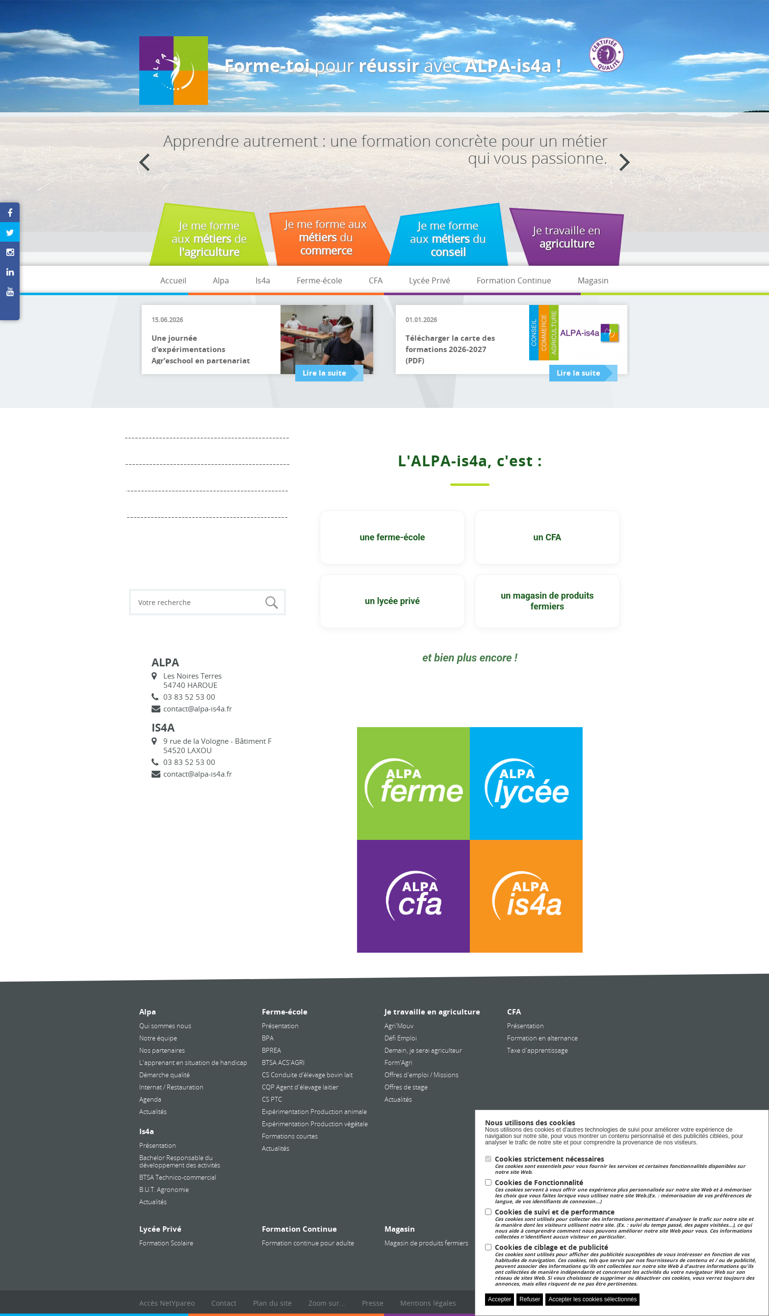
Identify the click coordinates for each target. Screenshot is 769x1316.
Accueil (173, 280)
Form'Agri (398, 1062)
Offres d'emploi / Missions (421, 1074)
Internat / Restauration (171, 1087)
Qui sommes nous (165, 1025)
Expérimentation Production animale (314, 1111)
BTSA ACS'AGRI (283, 1062)
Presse (373, 1303)
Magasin (593, 280)
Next (624, 162)
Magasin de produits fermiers (426, 1243)
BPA (268, 1038)
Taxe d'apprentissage (537, 1050)
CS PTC (272, 1099)
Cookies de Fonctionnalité (627, 1192)
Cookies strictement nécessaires (627, 1165)
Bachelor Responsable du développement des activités (179, 1161)
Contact (223, 1303)
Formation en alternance (542, 1038)
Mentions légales (428, 1303)
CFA (376, 280)
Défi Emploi (400, 1038)
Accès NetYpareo (167, 1303)
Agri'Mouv (398, 1025)
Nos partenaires (162, 1050)
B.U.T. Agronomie (164, 1189)
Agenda (150, 1099)
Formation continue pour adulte (308, 1243)
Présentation (157, 1145)
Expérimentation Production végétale (315, 1123)
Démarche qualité (164, 1074)
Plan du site (272, 1303)
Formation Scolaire (166, 1243)
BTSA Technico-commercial (177, 1177)
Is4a (263, 280)
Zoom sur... (326, 1303)
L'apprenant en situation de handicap (193, 1062)
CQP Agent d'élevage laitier (300, 1087)
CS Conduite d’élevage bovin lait (307, 1074)
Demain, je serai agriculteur (423, 1050)
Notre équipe (158, 1038)
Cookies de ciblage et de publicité (627, 1265)
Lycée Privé (429, 280)
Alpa (221, 280)
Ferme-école (319, 280)
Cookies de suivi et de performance (627, 1224)
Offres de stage (406, 1087)
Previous (144, 162)
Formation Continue (514, 280)
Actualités (153, 1111)
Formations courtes (290, 1136)
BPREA (271, 1050)
